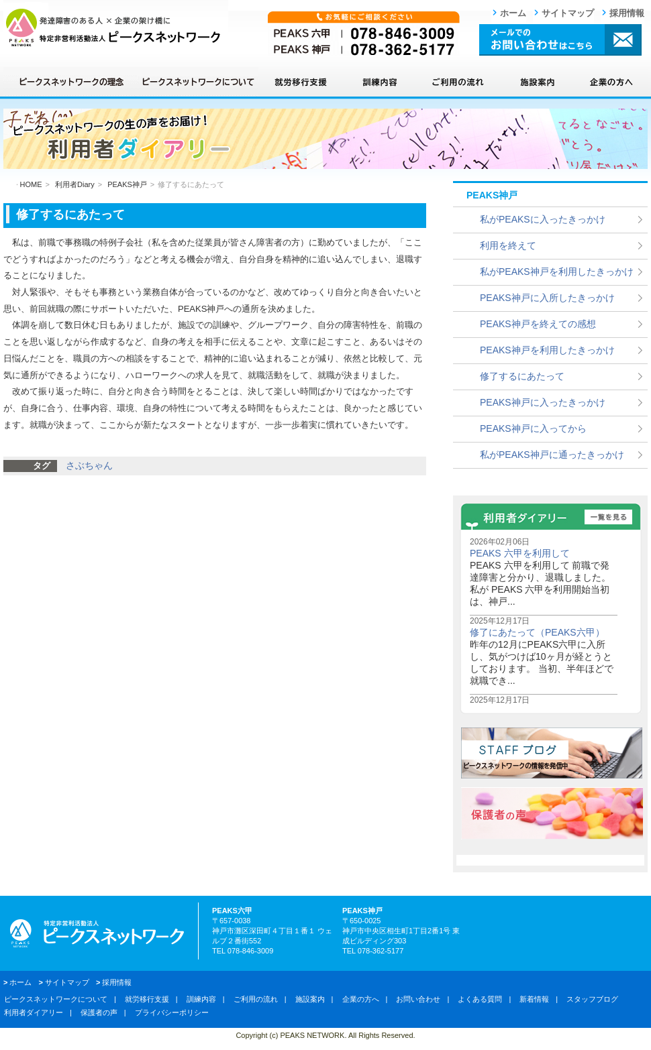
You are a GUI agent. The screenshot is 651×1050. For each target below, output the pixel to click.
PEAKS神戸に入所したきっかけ (547, 297)
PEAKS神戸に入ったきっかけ (542, 402)
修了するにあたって (522, 376)
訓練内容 (379, 82)
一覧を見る (608, 517)
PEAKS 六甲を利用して (520, 553)
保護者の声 (99, 1012)
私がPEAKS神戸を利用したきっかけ (557, 271)
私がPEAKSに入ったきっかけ (542, 219)
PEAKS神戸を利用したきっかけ (547, 350)
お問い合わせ (418, 999)
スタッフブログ (592, 999)
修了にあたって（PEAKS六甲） (537, 632)
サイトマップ (568, 13)
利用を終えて (508, 245)
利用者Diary (75, 184)
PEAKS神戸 (127, 184)
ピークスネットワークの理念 (70, 82)
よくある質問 (480, 999)
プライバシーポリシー (172, 1012)
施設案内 (537, 82)
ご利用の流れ (458, 82)
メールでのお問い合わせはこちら (560, 39)
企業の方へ (611, 82)
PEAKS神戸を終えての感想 (538, 323)
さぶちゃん (89, 465)
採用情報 (626, 13)
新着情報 (534, 999)
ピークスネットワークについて (198, 82)
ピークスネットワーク (115, 27)
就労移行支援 (300, 82)
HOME (31, 184)
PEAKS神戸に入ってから (533, 428)
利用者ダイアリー (33, 1012)
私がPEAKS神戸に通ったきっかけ (552, 454)
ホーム (513, 13)
